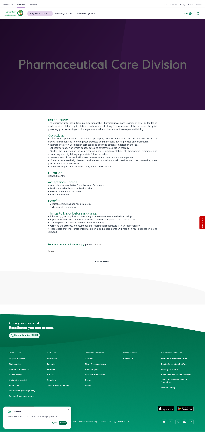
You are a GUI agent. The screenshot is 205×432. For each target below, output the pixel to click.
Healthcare (8, 4)
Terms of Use (105, 422)
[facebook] (171, 422)
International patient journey (22, 391)
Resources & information (94, 353)
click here (97, 244)
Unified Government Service (174, 359)
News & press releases (95, 364)
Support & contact (130, 353)
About (164, 5)
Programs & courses (40, 13)
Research (33, 4)
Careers (199, 5)
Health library (15, 375)
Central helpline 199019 (24, 335)
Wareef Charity (168, 387)
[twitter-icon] (177, 422)
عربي (188, 13)
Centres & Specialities (19, 369)
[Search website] (198, 13)
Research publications (95, 375)
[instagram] (191, 422)
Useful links (51, 353)
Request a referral (17, 359)
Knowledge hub (64, 13)
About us (89, 359)
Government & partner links (171, 353)
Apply (102, 64)
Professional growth (87, 13)
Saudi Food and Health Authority (176, 375)
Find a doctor (15, 364)
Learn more (102, 261)
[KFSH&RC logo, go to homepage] (13, 16)
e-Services (14, 385)
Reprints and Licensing (88, 422)
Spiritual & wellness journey (22, 396)
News (190, 5)
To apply (51, 251)
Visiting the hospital (18, 380)
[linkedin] (184, 422)
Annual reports (92, 369)
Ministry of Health (169, 369)
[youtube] (164, 422)
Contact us (128, 359)
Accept (63, 423)
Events (88, 380)
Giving (182, 5)
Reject (54, 423)
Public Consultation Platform (174, 364)
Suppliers (173, 5)
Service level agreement (58, 385)
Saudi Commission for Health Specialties (174, 381)
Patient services (15, 353)
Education (21, 4)
